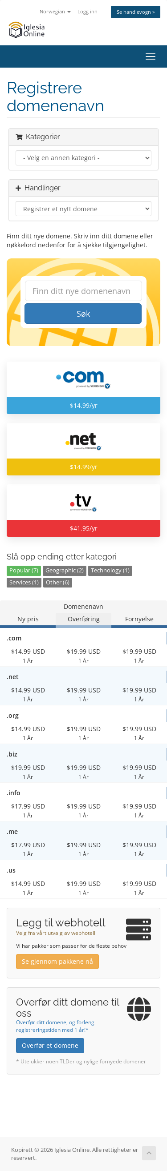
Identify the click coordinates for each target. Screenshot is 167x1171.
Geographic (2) (64, 570)
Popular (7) (23, 570)
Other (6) (57, 582)
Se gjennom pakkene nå (57, 961)
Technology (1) (110, 570)
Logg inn (87, 11)
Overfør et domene (50, 1045)
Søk (83, 313)
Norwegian (55, 11)
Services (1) (24, 582)
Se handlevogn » (136, 11)
